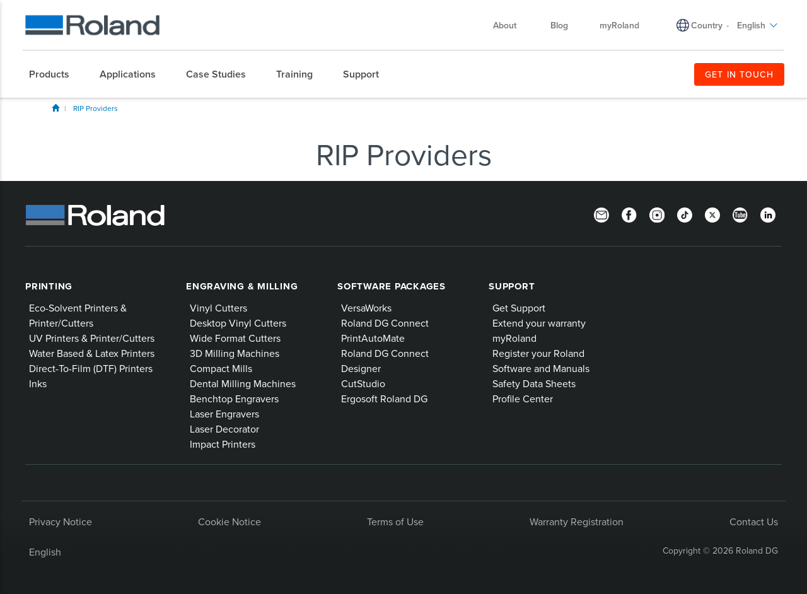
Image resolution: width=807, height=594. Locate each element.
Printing (49, 286)
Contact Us (753, 521)
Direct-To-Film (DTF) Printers (91, 368)
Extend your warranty (539, 323)
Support (512, 286)
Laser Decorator (224, 429)
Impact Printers (222, 444)
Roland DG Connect (385, 323)
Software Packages (391, 286)
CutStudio (363, 383)
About (511, 25)
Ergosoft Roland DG (384, 398)
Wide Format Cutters (235, 338)
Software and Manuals (540, 368)
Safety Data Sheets (534, 383)
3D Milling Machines (234, 353)
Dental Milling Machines (243, 383)
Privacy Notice (60, 521)
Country (707, 25)
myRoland (619, 25)
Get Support (518, 308)
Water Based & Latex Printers (91, 353)
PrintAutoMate (373, 338)
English (757, 25)
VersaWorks (366, 308)
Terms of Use (395, 521)
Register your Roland (538, 353)
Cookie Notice (229, 521)
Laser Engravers (224, 414)
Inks (38, 383)
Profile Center (522, 398)
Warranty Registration (577, 521)
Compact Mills (221, 368)
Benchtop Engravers (234, 398)
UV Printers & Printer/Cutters (91, 338)
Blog (559, 25)
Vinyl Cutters (218, 308)
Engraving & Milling (242, 286)
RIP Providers (95, 108)
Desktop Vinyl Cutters (238, 323)
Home (55, 108)
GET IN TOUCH (739, 74)
